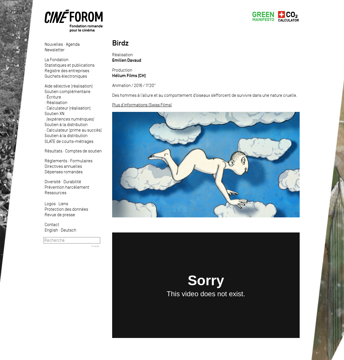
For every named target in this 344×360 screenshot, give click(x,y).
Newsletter (55, 49)
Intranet (95, 246)
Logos (50, 203)
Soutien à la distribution (66, 124)
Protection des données (66, 209)
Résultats (53, 150)
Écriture (54, 96)
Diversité (53, 181)
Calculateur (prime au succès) (74, 130)
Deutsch (68, 230)
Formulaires (81, 160)
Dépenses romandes (64, 171)
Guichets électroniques (66, 76)
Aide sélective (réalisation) (69, 85)
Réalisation (57, 102)
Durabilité (72, 181)
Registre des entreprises (67, 70)
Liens (63, 203)
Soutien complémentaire (67, 91)
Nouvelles (54, 44)
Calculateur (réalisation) (69, 108)
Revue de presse (60, 214)
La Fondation (56, 59)
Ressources (55, 192)
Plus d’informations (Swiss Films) (142, 104)
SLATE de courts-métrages (69, 141)
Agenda (73, 44)
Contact (52, 224)
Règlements (56, 160)
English (51, 230)
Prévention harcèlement (67, 187)
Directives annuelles (63, 166)
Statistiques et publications (69, 65)
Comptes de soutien (83, 150)
